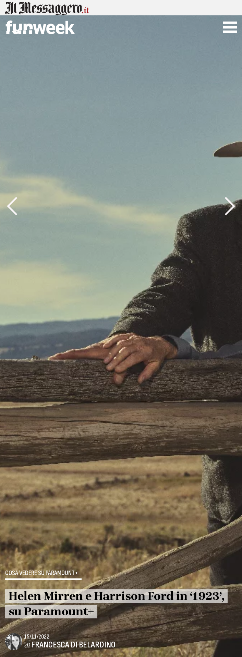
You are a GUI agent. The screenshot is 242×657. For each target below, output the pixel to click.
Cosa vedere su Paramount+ (41, 573)
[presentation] (12, 206)
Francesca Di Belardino (73, 645)
